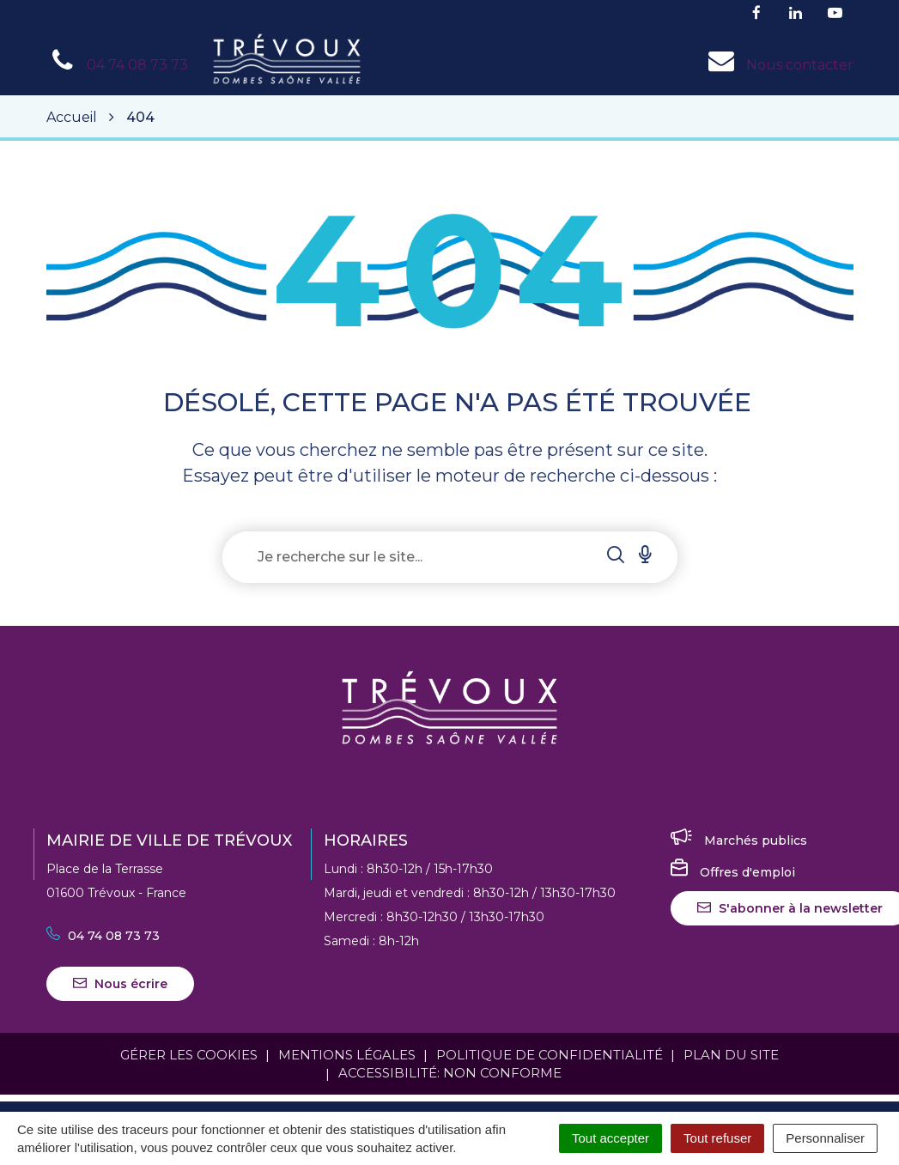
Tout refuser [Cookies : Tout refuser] (717, 1138)
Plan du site (731, 1055)
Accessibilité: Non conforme (450, 1073)
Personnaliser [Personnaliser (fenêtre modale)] (825, 1138)
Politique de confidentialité (549, 1055)
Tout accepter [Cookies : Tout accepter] (610, 1138)
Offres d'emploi (733, 872)
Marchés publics (739, 840)
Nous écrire (120, 984)
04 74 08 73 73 (103, 936)
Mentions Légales (347, 1055)
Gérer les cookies (189, 1055)
